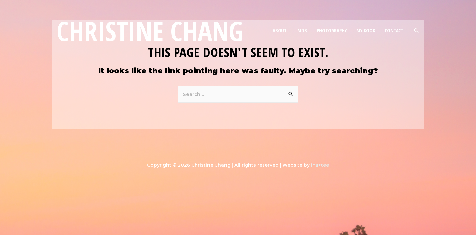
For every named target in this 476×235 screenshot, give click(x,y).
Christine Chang (150, 30)
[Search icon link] (416, 30)
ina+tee (320, 165)
